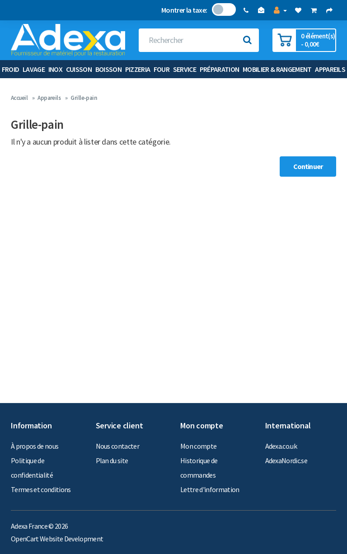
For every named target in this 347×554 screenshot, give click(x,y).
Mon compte (198, 446)
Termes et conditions (41, 489)
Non (218, 9)
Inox (55, 69)
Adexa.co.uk (281, 446)
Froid (10, 69)
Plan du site (112, 460)
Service (184, 69)
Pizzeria (137, 69)
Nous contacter (118, 446)
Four (161, 69)
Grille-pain (83, 98)
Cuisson (79, 69)
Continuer (308, 166)
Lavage (34, 69)
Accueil (19, 98)
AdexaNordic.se (286, 460)
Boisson (108, 69)
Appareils (330, 69)
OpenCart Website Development (57, 538)
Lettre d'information (209, 489)
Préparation (219, 69)
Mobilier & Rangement (277, 69)
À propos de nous (34, 446)
